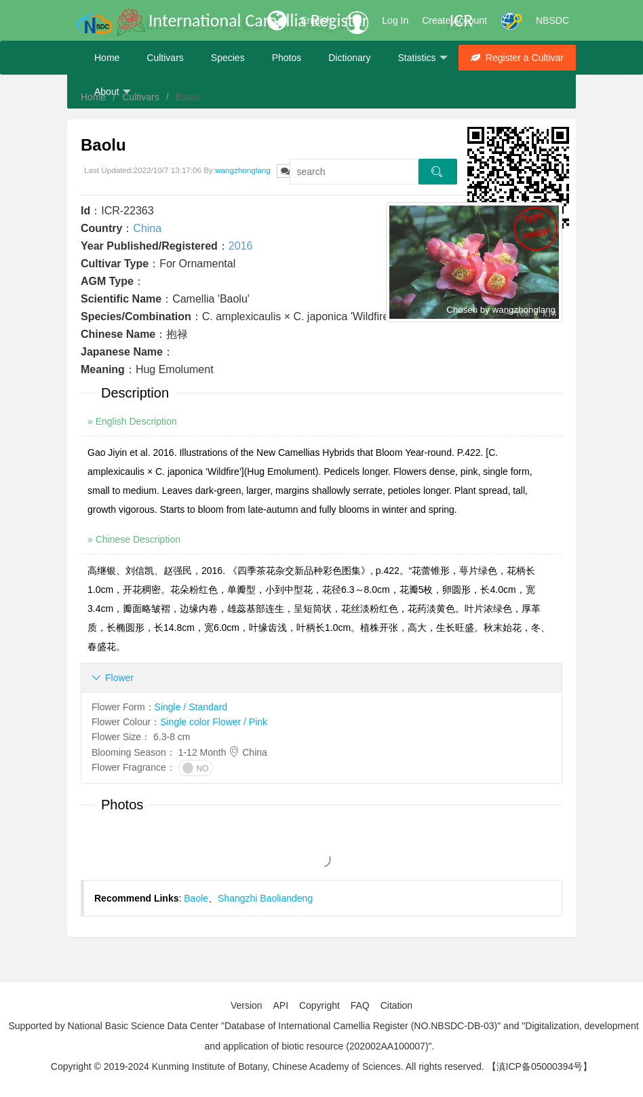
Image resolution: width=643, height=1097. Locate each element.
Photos (287, 57)
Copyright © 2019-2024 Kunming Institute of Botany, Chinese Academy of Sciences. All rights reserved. (267, 1066)
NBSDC (552, 20)
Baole (196, 898)
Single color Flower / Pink (213, 721)
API (280, 1005)
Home (106, 57)
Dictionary (349, 57)
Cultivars (165, 57)
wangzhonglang (243, 170)
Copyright (319, 1005)
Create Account (454, 20)
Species (228, 57)
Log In (395, 20)
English (316, 20)
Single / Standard (191, 706)
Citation (396, 1005)
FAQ (360, 1005)
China (147, 228)
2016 (241, 246)
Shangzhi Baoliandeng (265, 898)
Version (246, 1005)
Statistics (422, 58)
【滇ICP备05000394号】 (540, 1066)
